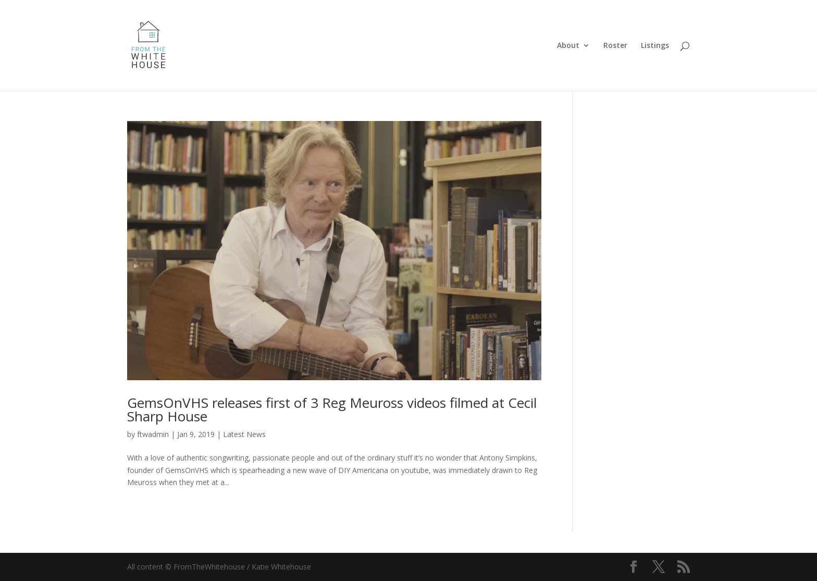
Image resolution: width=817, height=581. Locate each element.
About (568, 46)
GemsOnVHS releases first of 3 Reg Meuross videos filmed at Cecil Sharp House (332, 409)
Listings (655, 46)
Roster (615, 46)
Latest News (244, 434)
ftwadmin (153, 434)
